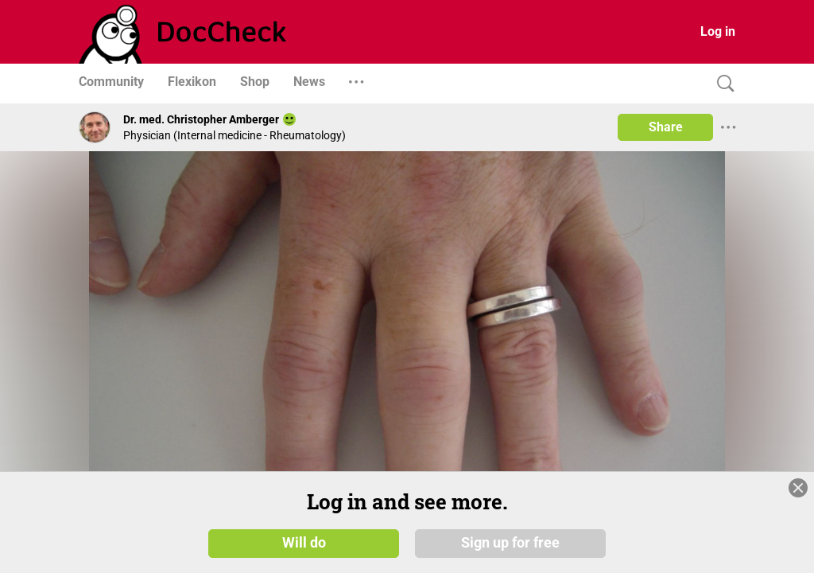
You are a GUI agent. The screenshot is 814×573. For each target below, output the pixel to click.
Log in (717, 31)
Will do (304, 543)
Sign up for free (510, 543)
